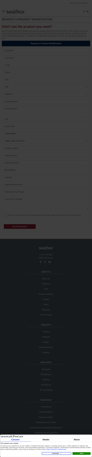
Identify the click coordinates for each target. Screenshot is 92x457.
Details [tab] (46, 439)
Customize (56, 453)
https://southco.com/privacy (56, 449)
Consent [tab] (15, 439)
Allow (81, 453)
